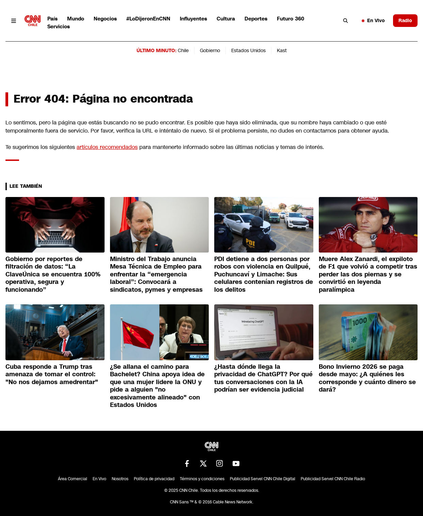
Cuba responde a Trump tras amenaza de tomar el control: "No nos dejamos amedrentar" (51, 374)
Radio (405, 20)
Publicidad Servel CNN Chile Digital (262, 479)
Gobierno (210, 50)
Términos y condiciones (202, 479)
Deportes (256, 18)
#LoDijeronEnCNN (148, 18)
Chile (183, 50)
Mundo (75, 18)
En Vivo (373, 20)
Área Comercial (72, 479)
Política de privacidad (154, 479)
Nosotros (120, 479)
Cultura (226, 18)
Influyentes (193, 18)
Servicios (58, 26)
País (52, 18)
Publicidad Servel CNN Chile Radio (333, 479)
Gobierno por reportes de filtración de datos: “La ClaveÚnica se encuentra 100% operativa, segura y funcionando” (52, 274)
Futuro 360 (290, 18)
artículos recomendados (107, 147)
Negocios (105, 18)
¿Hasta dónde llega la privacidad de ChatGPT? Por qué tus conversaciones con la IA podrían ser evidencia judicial (263, 378)
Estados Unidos (248, 50)
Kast (282, 50)
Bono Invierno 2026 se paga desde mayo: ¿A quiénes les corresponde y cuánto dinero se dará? (367, 378)
